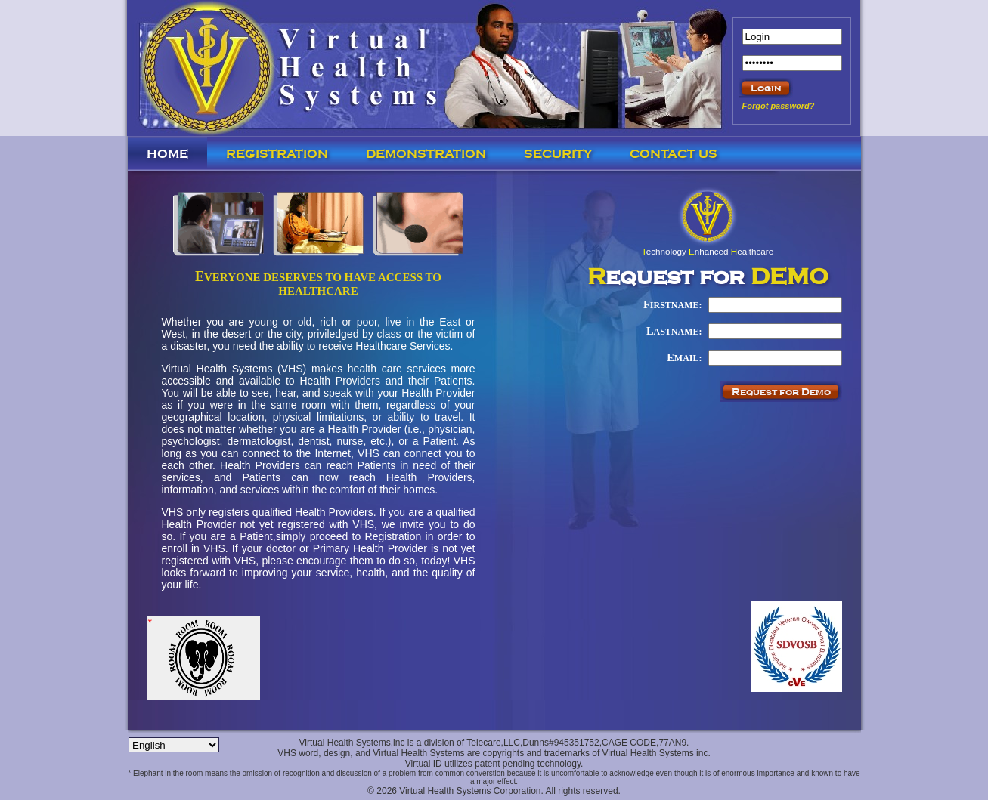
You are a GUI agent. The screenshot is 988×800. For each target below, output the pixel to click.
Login (766, 88)
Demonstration (426, 154)
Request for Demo (781, 391)
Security (558, 154)
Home (167, 154)
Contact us (673, 154)
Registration (277, 154)
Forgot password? (778, 105)
